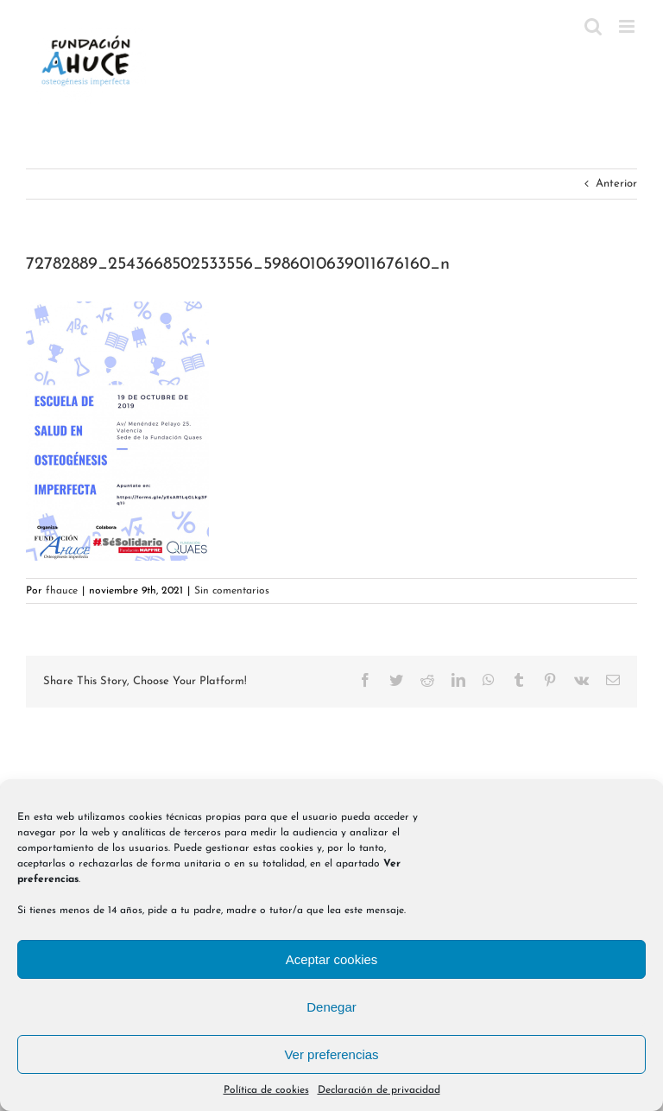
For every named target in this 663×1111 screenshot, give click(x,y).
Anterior (616, 183)
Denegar (331, 1007)
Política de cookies (266, 1090)
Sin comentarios (231, 591)
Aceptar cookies (332, 959)
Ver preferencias (331, 1054)
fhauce (62, 591)
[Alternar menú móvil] (628, 26)
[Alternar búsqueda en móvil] (593, 26)
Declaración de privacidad (379, 1090)
